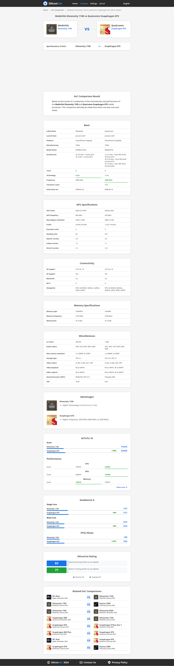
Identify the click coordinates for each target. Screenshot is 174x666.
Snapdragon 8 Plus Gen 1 (110, 625)
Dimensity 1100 (65, 28)
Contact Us (90, 662)
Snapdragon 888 (59, 618)
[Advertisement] (87, 71)
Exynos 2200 (105, 603)
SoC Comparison (57, 10)
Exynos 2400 (105, 646)
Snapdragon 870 (118, 28)
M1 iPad (56, 596)
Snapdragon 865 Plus (61, 632)
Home (75, 3)
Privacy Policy (119, 662)
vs (88, 597)
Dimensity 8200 (106, 610)
